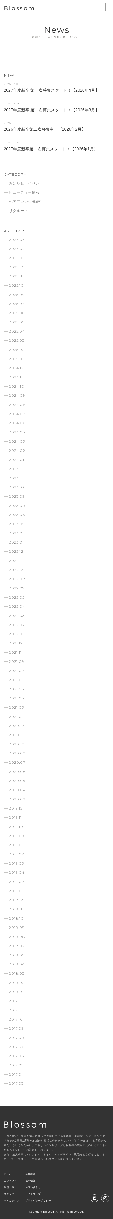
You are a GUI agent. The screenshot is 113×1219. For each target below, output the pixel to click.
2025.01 (16, 358)
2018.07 (17, 946)
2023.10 (16, 487)
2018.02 (17, 982)
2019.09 (16, 835)
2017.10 (16, 1019)
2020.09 (17, 753)
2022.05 (17, 597)
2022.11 (16, 560)
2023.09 (17, 496)
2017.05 (16, 1065)
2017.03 (16, 1083)
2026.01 (16, 258)
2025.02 (17, 349)
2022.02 (17, 624)
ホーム (8, 1174)
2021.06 (16, 680)
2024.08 (17, 404)
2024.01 (16, 459)
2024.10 (16, 386)
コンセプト (10, 1180)
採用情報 (30, 1180)
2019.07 (16, 854)
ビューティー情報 (24, 192)
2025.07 (17, 303)
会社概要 (30, 1174)
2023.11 (16, 478)
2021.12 (16, 643)
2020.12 (16, 725)
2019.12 (16, 808)
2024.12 (16, 368)
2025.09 (17, 294)
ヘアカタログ (11, 1200)
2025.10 (16, 285)
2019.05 (16, 863)
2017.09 (16, 1028)
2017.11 (15, 1010)
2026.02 (17, 248)
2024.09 (17, 395)
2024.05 (17, 432)
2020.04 (17, 790)
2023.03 (17, 533)
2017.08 (16, 1037)
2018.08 (17, 936)
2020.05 (17, 780)
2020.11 (16, 735)
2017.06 (16, 1056)
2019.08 (17, 845)
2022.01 (16, 634)
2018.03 (17, 973)
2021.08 (17, 670)
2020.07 (17, 762)
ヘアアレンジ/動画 (25, 201)
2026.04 (17, 239)
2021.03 (16, 707)
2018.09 (17, 927)
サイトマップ (33, 1193)
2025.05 (16, 322)
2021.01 (16, 716)
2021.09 (16, 661)
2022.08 (17, 579)
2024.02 (17, 450)
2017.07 (16, 1046)
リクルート (18, 210)
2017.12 (15, 1001)
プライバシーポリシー (38, 1200)
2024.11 (16, 377)
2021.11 (15, 652)
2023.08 (17, 505)
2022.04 (17, 606)
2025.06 (17, 313)
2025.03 (17, 340)
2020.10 (17, 744)
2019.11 (15, 817)
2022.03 (17, 615)
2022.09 (17, 569)
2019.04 (16, 872)
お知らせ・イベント (26, 183)
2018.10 (16, 918)
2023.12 (16, 469)
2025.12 (16, 267)
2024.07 (17, 414)
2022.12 (16, 551)
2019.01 (16, 891)
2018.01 (16, 991)
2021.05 (16, 689)
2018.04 (17, 964)
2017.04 (16, 1074)
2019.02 (16, 881)
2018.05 (16, 955)
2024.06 (17, 423)
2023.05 (17, 524)
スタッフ (9, 1193)
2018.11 (15, 909)
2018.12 (16, 900)
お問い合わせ (33, 1187)
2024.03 (17, 441)
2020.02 (17, 799)
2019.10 (16, 826)
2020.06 (17, 771)
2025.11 (15, 276)
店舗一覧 (9, 1187)
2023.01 (16, 542)
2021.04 (16, 698)
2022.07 (17, 588)
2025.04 (17, 331)
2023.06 (17, 514)
